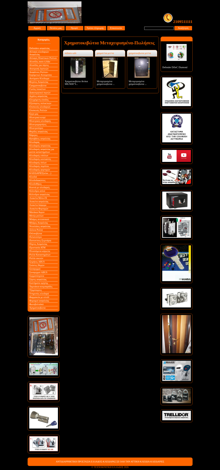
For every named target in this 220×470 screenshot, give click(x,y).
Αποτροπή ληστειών (39, 68)
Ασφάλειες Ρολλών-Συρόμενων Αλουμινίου (40, 73)
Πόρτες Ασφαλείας (38, 244)
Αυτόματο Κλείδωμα (39, 78)
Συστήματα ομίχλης (38, 283)
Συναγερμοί (35, 269)
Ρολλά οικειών (36, 258)
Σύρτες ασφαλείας (38, 279)
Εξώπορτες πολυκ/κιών (40, 103)
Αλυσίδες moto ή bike (39, 61)
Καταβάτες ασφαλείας (39, 138)
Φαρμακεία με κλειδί (39, 297)
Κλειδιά (33, 177)
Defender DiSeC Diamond (175, 67)
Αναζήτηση (183, 28)
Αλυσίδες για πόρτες (39, 65)
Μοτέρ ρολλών (36, 216)
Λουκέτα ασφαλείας (38, 201)
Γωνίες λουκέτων (37, 89)
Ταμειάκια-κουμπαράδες (41, 286)
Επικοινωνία (116, 28)
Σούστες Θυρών (37, 265)
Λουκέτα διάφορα (37, 205)
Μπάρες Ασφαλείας (38, 223)
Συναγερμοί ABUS (38, 272)
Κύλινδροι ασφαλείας (39, 194)
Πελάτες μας (56, 28)
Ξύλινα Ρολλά (36, 230)
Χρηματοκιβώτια (37, 308)
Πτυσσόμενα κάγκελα (39, 251)
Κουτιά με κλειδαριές (39, 187)
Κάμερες (33, 135)
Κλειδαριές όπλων (38, 162)
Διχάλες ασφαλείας (38, 96)
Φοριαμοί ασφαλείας (39, 301)
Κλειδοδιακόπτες (37, 180)
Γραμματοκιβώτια (37, 85)
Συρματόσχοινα (36, 276)
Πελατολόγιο (35, 237)
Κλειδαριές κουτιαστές (40, 159)
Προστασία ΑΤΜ (37, 247)
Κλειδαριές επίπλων (38, 155)
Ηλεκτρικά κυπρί (37, 117)
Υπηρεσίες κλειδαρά (39, 293)
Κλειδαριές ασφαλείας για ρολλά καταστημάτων (41, 150)
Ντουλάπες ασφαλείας (39, 226)
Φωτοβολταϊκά (36, 304)
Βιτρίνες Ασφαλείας (38, 82)
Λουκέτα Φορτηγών (38, 208)
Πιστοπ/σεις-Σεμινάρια (40, 240)
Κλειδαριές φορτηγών (39, 169)
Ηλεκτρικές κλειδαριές (40, 121)
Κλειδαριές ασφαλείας (40, 146)
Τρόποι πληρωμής (95, 28)
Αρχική (36, 28)
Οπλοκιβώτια (35, 233)
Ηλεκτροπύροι (36, 128)
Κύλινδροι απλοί (37, 191)
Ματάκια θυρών (37, 212)
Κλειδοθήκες (35, 184)
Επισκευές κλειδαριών (39, 107)
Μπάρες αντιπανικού (39, 219)
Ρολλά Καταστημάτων (40, 254)
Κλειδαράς (34, 142)
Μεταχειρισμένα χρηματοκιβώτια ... (106, 82)
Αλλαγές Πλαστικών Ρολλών (43, 58)
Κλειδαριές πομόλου (39, 166)
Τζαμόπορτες (35, 290)
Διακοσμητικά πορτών (40, 92)
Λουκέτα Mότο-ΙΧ (38, 198)
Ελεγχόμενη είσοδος (39, 99)
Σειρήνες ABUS (37, 262)
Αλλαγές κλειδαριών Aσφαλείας (39, 53)
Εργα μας (33, 114)
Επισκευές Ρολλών (38, 110)
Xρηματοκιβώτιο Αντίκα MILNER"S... (76, 82)
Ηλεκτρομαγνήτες (37, 124)
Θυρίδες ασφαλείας (38, 131)
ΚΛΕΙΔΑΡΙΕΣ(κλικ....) (40, 173)
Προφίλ (74, 28)
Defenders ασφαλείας (39, 48)
